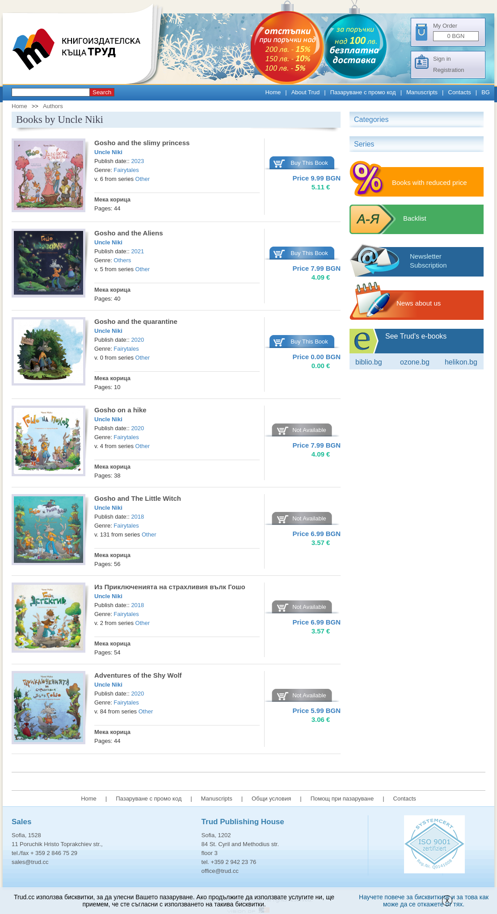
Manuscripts (422, 92)
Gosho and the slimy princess (142, 143)
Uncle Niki (108, 152)
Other (142, 179)
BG (485, 92)
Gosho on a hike (120, 410)
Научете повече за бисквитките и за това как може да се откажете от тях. (424, 900)
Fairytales (126, 170)
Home (273, 92)
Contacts (459, 92)
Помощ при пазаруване (342, 798)
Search (102, 92)
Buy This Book (309, 162)
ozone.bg (415, 362)
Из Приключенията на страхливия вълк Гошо (169, 587)
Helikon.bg (461, 362)
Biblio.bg (368, 362)
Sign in (442, 58)
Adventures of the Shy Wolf (138, 675)
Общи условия (271, 798)
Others (122, 260)
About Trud (305, 92)
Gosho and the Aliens (128, 233)
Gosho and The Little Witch (137, 498)
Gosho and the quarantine (135, 321)
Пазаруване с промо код (363, 92)
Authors (53, 106)
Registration (448, 70)
